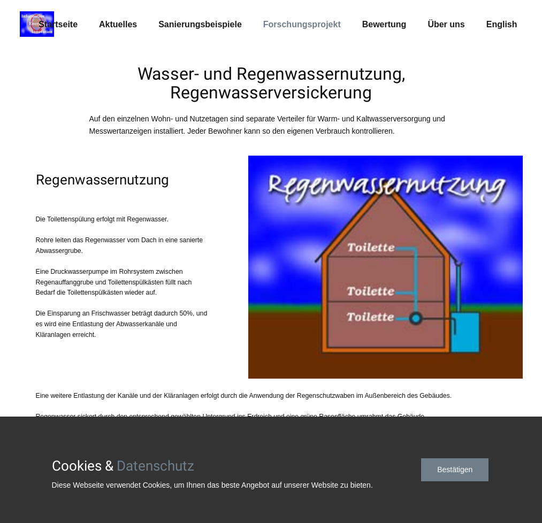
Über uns (446, 24)
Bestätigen (454, 469)
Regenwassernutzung (102, 180)
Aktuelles (118, 24)
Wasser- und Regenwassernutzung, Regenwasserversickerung (271, 83)
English (501, 24)
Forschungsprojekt (302, 24)
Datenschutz (155, 466)
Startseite (58, 24)
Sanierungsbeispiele (200, 24)
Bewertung (384, 24)
